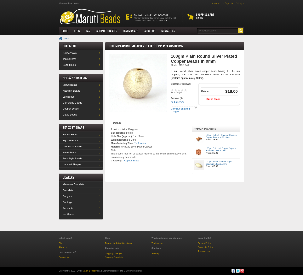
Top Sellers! (69, 58)
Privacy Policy (204, 243)
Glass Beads (70, 114)
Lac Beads (68, 96)
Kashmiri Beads (71, 90)
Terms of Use (204, 251)
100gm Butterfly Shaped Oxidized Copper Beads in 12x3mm (221, 136)
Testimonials (130, 31)
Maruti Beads (70, 84)
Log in (241, 3)
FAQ (88, 31)
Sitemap (155, 253)
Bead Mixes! (70, 64)
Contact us (64, 257)
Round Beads (70, 134)
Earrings (67, 202)
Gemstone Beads (72, 102)
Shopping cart (205, 14)
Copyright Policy (205, 247)
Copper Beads (71, 108)
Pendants (68, 208)
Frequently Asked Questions (118, 243)
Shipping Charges (106, 31)
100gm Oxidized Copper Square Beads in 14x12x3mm (221, 149)
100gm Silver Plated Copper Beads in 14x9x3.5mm (219, 162)
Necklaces (68, 214)
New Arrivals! (70, 52)
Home (65, 31)
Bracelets (68, 190)
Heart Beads (70, 152)
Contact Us (168, 31)
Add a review (177, 102)
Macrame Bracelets (73, 184)
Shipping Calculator (114, 257)
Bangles (67, 196)
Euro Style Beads (72, 158)
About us (149, 31)
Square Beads (70, 140)
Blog (77, 31)
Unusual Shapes (72, 164)
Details (117, 122)
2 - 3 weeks (140, 143)
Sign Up (229, 3)
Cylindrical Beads (72, 146)
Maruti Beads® (90, 271)
